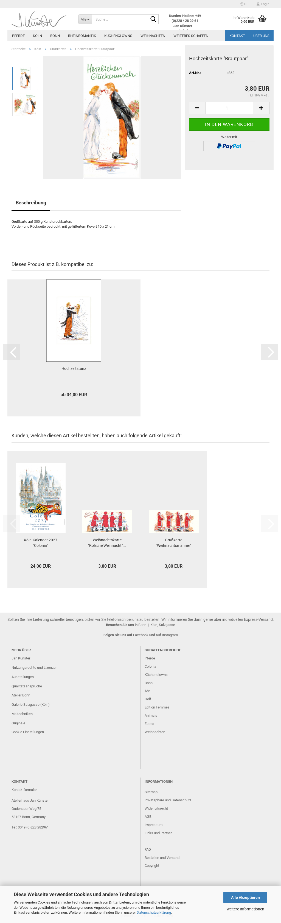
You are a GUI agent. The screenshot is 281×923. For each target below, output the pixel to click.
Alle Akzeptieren (245, 897)
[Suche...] (85, 19)
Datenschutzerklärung (154, 912)
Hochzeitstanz (73, 368)
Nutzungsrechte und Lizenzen (34, 667)
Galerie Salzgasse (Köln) (31, 704)
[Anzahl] (229, 108)
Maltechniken (22, 714)
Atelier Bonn (21, 695)
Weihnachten (152, 36)
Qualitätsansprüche (27, 686)
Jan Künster (21, 658)
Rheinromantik (82, 36)
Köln (37, 36)
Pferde (18, 36)
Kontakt (237, 36)
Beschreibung (31, 202)
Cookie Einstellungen (28, 732)
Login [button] (263, 4)
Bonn (55, 36)
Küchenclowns (118, 36)
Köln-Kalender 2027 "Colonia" (40, 543)
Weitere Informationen (245, 909)
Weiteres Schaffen (190, 36)
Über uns (261, 36)
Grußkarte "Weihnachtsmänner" (173, 543)
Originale (18, 723)
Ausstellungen (23, 677)
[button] (244, 4)
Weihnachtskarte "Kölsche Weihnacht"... (107, 543)
